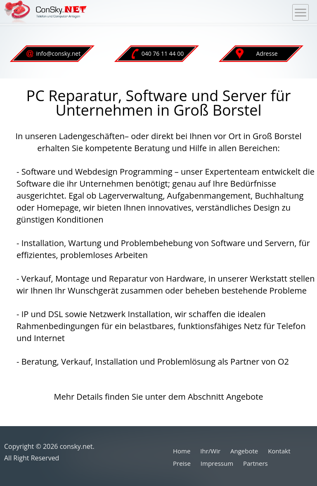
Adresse (257, 53)
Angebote (244, 451)
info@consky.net (53, 53)
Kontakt (279, 451)
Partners (255, 463)
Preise (182, 463)
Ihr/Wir (210, 451)
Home (181, 451)
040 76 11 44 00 (157, 53)
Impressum (217, 463)
